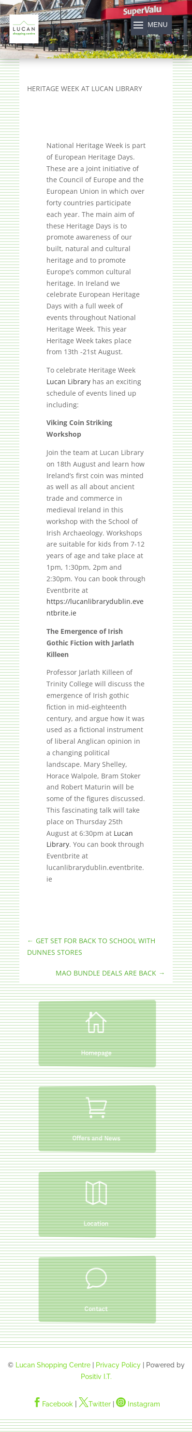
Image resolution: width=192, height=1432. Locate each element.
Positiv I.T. (96, 1376)
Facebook (52, 1404)
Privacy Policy (118, 1365)
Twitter (95, 1404)
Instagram (138, 1404)
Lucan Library (68, 381)
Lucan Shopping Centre (52, 1365)
